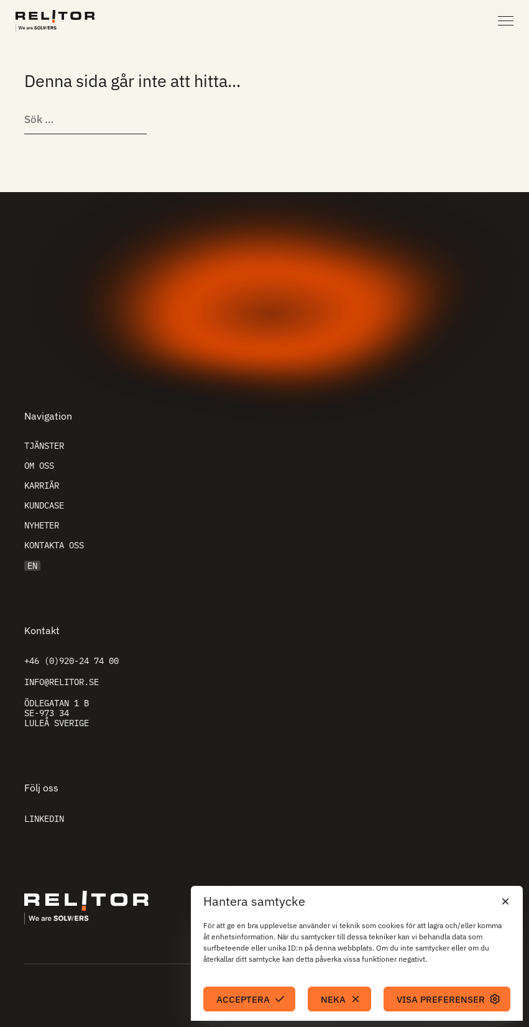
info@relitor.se (61, 682)
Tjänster (44, 445)
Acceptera (243, 999)
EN (32, 566)
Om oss (39, 465)
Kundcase (44, 505)
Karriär (41, 485)
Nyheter (41, 525)
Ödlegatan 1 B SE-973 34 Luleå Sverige (56, 713)
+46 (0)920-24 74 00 (71, 661)
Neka (333, 999)
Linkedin (44, 819)
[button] (504, 901)
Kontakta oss (54, 545)
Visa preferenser (441, 999)
